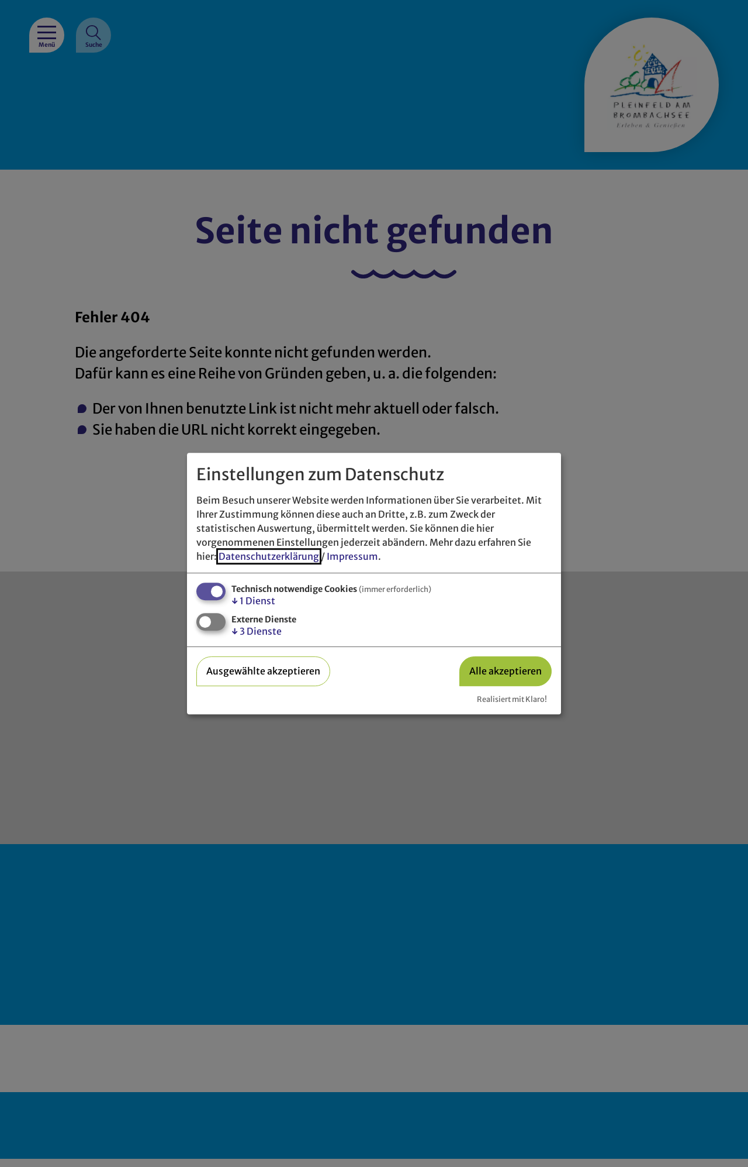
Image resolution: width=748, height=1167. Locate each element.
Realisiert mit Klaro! (512, 699)
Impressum (352, 556)
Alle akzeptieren (505, 671)
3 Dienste (256, 631)
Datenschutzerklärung (269, 556)
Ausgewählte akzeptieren (263, 671)
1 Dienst (253, 601)
